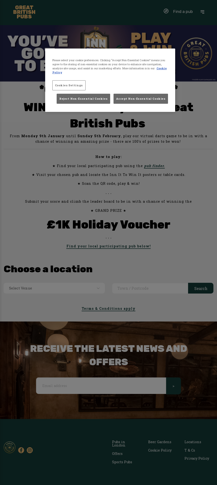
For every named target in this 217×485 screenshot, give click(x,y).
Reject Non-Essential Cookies (83, 98)
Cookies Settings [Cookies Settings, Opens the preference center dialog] (69, 85)
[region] (110, 80)
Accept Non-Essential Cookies (140, 98)
